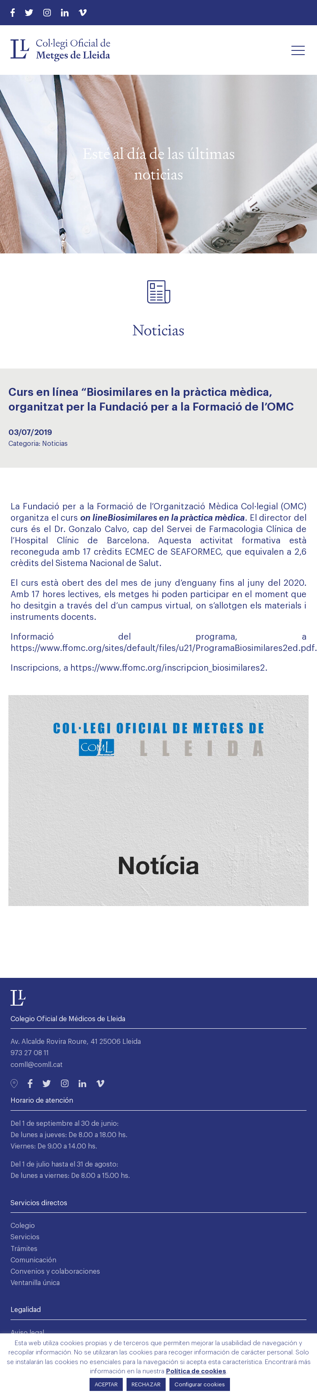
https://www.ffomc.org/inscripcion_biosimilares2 (167, 668)
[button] (298, 50)
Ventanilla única (35, 1283)
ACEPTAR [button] (106, 1384)
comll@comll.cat (37, 1064)
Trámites (24, 1249)
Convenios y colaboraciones (55, 1271)
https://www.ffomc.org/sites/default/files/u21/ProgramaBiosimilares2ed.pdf (162, 648)
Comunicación (33, 1260)
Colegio (23, 1225)
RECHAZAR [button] (146, 1384)
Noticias (55, 443)
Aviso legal (27, 1333)
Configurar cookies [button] (199, 1384)
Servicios (25, 1237)
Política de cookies (196, 1371)
